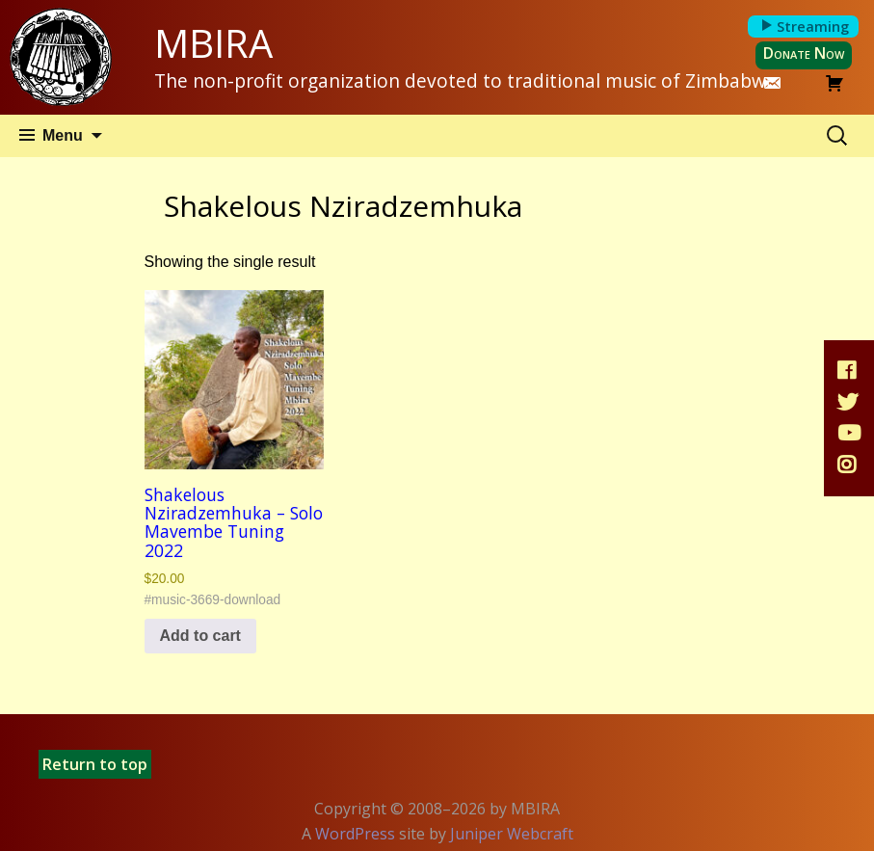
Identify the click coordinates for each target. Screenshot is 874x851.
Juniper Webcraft (511, 833)
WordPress (355, 833)
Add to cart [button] (200, 635)
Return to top (94, 764)
